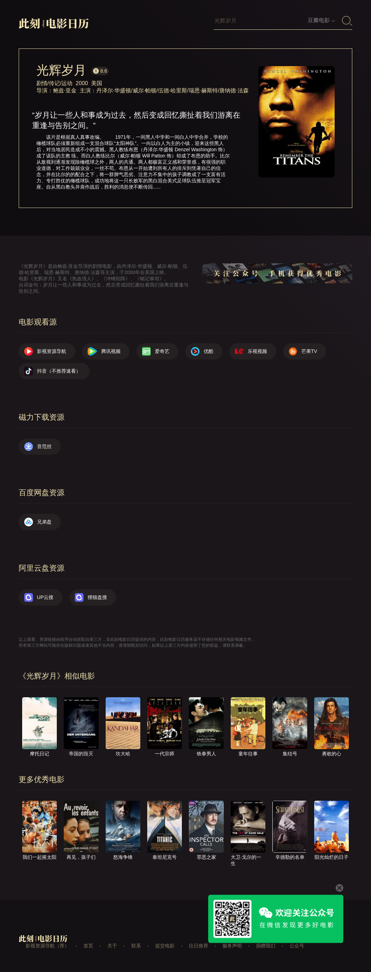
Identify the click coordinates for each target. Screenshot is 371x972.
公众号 (297, 945)
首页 (88, 945)
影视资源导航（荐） (47, 945)
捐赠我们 (265, 945)
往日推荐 (198, 945)
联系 (136, 945)
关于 (112, 945)
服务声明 (232, 945)
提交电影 (165, 945)
